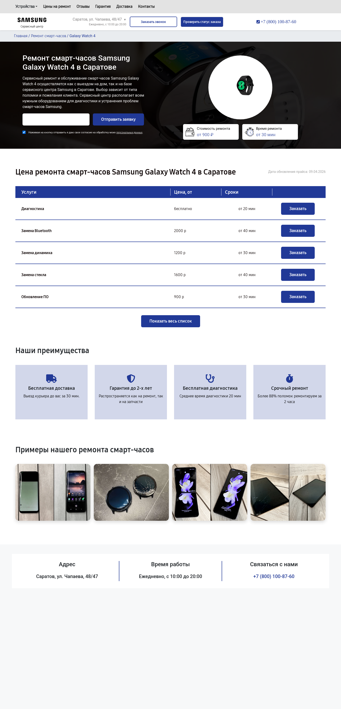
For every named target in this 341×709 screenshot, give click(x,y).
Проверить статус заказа (202, 22)
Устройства (25, 6)
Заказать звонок (153, 22)
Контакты (146, 6)
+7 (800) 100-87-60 (274, 576)
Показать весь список (170, 321)
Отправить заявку (118, 119)
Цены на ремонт (57, 6)
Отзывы (83, 6)
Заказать (297, 208)
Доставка (124, 6)
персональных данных (129, 132)
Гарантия (103, 6)
